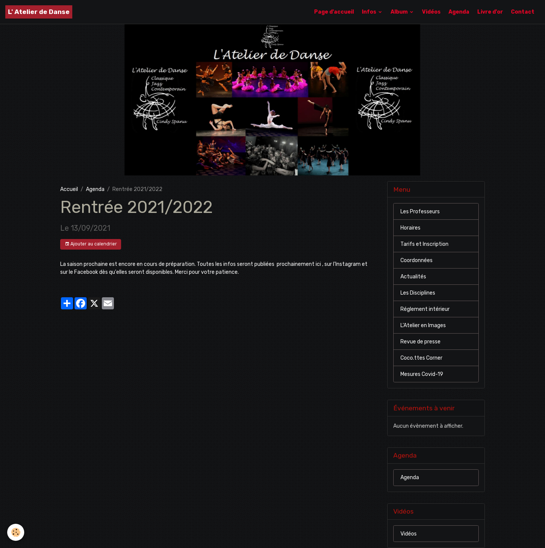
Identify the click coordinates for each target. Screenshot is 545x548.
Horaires (410, 228)
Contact (522, 12)
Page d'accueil (334, 12)
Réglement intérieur (425, 309)
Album (400, 12)
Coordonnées (416, 260)
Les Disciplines (417, 293)
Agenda (458, 12)
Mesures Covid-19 (421, 374)
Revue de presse (420, 341)
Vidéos (431, 12)
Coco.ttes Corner (421, 358)
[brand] (38, 12)
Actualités (413, 276)
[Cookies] (16, 532)
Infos (369, 12)
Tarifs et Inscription (424, 244)
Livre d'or (490, 12)
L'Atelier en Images (423, 325)
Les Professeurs (420, 211)
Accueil (69, 189)
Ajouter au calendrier (91, 244)
